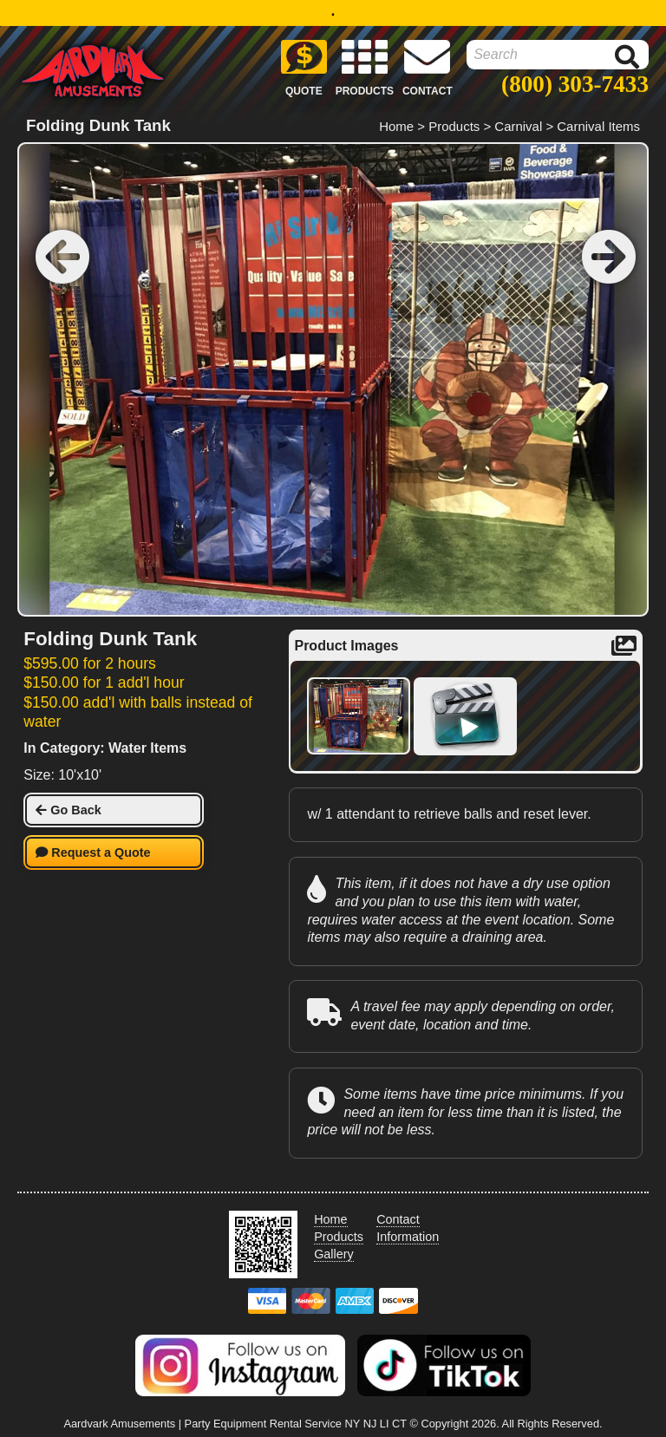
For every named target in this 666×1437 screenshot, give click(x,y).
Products (454, 126)
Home (396, 126)
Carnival (518, 126)
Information (407, 1237)
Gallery (334, 1254)
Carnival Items (598, 126)
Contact (398, 1219)
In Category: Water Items (104, 748)
